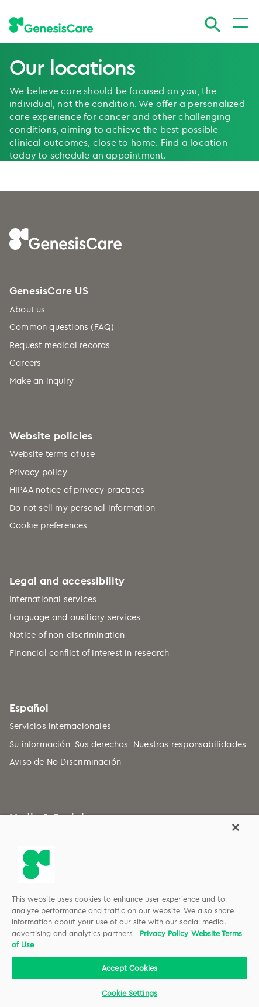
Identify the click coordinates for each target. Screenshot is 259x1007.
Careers (25, 362)
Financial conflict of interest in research (89, 652)
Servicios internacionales (60, 725)
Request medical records (59, 344)
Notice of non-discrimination (67, 634)
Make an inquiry (41, 380)
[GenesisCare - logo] (51, 25)
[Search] (212, 24)
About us (27, 309)
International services (52, 598)
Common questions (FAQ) (61, 326)
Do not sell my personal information (82, 507)
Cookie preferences (48, 525)
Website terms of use (52, 453)
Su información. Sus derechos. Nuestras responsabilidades (127, 744)
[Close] (235, 827)
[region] (129, 911)
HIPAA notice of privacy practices (77, 489)
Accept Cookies (129, 967)
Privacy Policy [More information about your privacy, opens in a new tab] (164, 933)
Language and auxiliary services (74, 617)
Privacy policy (38, 471)
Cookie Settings (129, 993)
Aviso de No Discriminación (65, 761)
